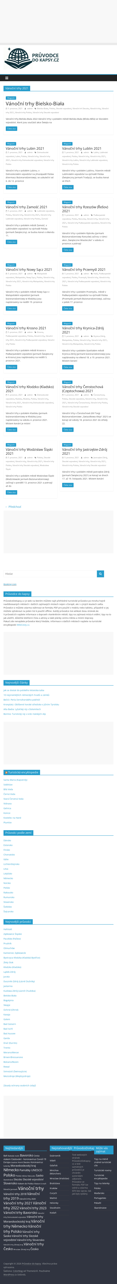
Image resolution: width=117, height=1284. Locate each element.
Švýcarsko (8, 911)
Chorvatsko (9, 854)
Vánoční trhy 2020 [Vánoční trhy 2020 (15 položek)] (27, 1199)
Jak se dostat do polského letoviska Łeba (24, 690)
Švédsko (8, 906)
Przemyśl (82, 277)
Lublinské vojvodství (45, 211)
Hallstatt (8, 929)
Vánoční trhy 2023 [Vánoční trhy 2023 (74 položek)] (33, 1208)
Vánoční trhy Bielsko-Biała (35, 103)
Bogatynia (9, 1000)
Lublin (96, 152)
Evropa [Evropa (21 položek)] (7, 1162)
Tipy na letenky (102, 1183)
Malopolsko (20, 277)
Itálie (6, 859)
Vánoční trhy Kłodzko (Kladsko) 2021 (30, 388)
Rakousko (8, 892)
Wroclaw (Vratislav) (59, 1178)
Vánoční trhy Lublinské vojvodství (93, 160)
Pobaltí (97, 1202)
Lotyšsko (8, 873)
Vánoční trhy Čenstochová (79, 402)
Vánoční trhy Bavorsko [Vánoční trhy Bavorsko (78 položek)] (20, 1212)
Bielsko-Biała (42, 108)
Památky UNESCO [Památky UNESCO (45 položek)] (31, 1170)
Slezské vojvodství (63, 108)
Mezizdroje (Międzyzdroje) (17, 1076)
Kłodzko (26, 399)
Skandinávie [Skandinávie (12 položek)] (8, 1180)
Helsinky (54, 1202)
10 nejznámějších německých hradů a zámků (26, 695)
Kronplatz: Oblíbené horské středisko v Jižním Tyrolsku (31, 704)
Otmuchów (9, 948)
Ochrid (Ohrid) (11, 1009)
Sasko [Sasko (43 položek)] (39, 1175)
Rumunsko (9, 897)
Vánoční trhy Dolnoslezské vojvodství (26, 160)
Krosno (40, 332)
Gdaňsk (53, 1165)
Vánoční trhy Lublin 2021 (82, 148)
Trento (7, 1047)
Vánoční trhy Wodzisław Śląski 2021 (29, 451)
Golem (7, 1019)
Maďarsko (99, 1193)
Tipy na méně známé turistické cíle (102, 1162)
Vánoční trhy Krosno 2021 (26, 328)
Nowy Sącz (30, 277)
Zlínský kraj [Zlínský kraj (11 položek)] (25, 1249)
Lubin (17, 156)
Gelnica (7, 808)
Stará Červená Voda (13, 798)
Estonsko (8, 845)
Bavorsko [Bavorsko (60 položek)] (26, 1155)
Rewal (7, 1066)
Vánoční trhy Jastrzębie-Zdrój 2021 (84, 451)
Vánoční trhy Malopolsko (32, 281)
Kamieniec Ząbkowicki (15, 952)
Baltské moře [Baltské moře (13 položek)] (13, 1155)
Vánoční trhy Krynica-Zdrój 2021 (83, 330)
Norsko (7, 883)
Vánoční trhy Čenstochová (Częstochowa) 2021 (82, 388)
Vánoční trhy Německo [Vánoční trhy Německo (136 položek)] (24, 1224)
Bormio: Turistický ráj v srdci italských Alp (25, 713)
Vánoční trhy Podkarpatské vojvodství (83, 223)
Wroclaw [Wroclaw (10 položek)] (16, 1249)
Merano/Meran (11, 1052)
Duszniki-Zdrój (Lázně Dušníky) (19, 981)
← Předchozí (13, 507)
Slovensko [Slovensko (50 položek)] (10, 1183)
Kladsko (18, 399)
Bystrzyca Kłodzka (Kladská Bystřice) (22, 957)
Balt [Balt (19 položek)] (5, 1155)
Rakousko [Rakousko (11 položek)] (31, 1176)
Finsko (7, 849)
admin (30, 108)
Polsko (52, 108)
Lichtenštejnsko (11, 864)
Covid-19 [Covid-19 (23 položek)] (41, 1159)
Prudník (7, 943)
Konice (7, 813)
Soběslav (8, 784)
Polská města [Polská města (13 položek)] (21, 1176)
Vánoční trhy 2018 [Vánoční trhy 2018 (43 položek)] (15, 1194)
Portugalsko (100, 1198)
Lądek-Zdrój (10, 971)
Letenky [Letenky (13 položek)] (7, 1166)
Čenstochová (99, 395)
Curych (53, 1193)
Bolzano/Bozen (11, 1061)
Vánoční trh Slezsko (81, 108)
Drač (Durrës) (10, 1043)
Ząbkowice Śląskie (13, 933)
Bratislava (55, 1183)
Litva (6, 868)
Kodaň (53, 1212)
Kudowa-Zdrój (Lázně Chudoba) (19, 990)
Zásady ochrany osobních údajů (20, 1085)
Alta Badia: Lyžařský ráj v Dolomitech (22, 709)
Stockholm (55, 1207)
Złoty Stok (8, 962)
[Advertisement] (58, 21)
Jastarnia (8, 986)
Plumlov (8, 822)
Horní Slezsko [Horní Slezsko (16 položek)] (24, 1162)
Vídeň (53, 1160)
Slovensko (9, 902)
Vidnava (8, 803)
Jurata (7, 976)
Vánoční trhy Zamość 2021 (27, 207)
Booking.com (10, 584)
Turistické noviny (102, 1170)
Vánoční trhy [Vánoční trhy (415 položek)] (31, 1188)
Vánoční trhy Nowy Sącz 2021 (29, 269)
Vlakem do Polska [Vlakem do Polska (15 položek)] (26, 1183)
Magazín (11, 98)
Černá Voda (9, 794)
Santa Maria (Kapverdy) (15, 779)
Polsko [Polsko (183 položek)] (9, 1175)
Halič (96, 273)
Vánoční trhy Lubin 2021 (25, 148)
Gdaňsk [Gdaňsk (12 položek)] (14, 1162)
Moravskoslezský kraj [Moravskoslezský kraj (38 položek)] (23, 1165)
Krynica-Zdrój (99, 336)
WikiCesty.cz (23, 624)
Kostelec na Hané (12, 817)
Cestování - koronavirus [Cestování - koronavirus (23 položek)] (23, 1159)
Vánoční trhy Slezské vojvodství (46, 112)
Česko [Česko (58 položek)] (34, 1249)
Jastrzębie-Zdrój (100, 457)
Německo (8, 878)
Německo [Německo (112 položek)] (11, 1169)
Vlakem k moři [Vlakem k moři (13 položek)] (40, 1183)
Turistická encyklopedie (23, 772)
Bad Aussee (9, 1033)
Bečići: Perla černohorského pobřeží (22, 699)
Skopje (7, 1005)
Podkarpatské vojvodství (16, 336)
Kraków (53, 1188)
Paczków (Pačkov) (12, 938)
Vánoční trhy (95, 108)
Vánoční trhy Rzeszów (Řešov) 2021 (85, 209)
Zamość (44, 218)
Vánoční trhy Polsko (23, 112)
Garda (7, 1038)
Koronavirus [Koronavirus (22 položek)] (37, 1162)
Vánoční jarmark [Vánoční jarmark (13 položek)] (10, 1189)
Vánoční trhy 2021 (97, 156)
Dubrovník (55, 1155)
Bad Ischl (8, 1028)
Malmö (53, 1198)
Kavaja (7, 1014)
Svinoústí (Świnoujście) (15, 1071)
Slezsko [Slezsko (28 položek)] (18, 1179)
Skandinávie (100, 1207)
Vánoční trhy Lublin (70, 160)
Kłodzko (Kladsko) (12, 967)
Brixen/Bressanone (13, 1057)
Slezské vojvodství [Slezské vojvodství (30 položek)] (33, 1179)
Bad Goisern (10, 1024)
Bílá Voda (8, 789)
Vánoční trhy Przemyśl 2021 (84, 269)
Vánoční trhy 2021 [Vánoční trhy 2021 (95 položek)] (18, 1203)
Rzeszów (82, 219)
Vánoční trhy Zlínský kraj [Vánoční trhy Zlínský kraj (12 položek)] (13, 1244)
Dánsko (7, 840)
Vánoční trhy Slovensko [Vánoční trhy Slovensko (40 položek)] (30, 1240)
